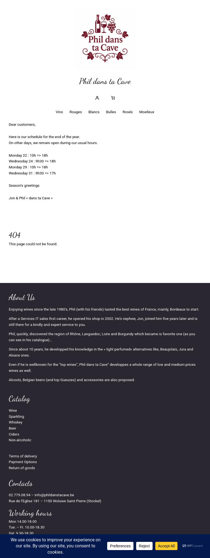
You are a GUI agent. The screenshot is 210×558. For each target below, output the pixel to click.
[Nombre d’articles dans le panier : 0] (113, 98)
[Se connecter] (97, 98)
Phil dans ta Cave (105, 81)
